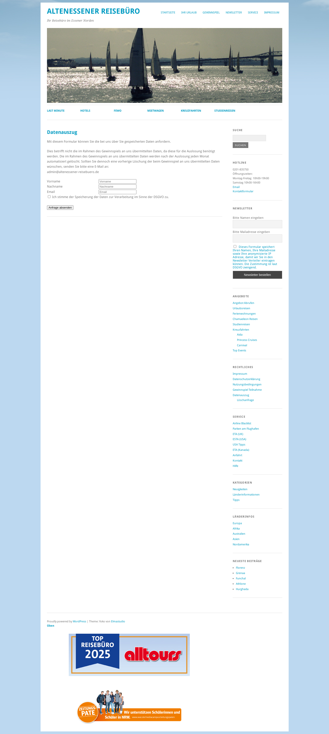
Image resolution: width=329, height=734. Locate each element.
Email (51, 192)
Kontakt (237, 460)
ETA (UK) (238, 434)
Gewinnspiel (211, 12)
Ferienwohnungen (244, 313)
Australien (239, 533)
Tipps (236, 500)
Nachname (55, 186)
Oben (50, 625)
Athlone (241, 583)
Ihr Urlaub (189, 12)
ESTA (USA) (239, 439)
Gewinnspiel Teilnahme (247, 389)
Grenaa (240, 573)
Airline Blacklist (242, 423)
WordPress (79, 621)
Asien (236, 539)
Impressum (271, 12)
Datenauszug (241, 395)
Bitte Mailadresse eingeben (251, 232)
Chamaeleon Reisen (245, 319)
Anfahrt (237, 455)
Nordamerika (241, 544)
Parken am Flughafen (246, 428)
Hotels (85, 110)
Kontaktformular (243, 191)
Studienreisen (224, 110)
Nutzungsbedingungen (247, 384)
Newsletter (234, 12)
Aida (240, 334)
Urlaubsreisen (241, 308)
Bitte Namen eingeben (248, 217)
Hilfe (235, 466)
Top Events (239, 350)
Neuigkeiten (240, 489)
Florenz (240, 567)
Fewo (117, 110)
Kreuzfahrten (191, 110)
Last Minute (55, 110)
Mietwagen (155, 110)
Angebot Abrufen (243, 303)
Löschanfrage (245, 400)
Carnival (242, 345)
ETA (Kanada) (241, 449)
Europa (237, 523)
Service (253, 12)
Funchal (241, 578)
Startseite (168, 12)
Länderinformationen (246, 494)
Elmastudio (118, 621)
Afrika (236, 528)
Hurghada (242, 589)
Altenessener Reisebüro (93, 11)
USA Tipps (239, 444)
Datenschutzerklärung (246, 379)
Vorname (53, 181)
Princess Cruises (247, 340)
